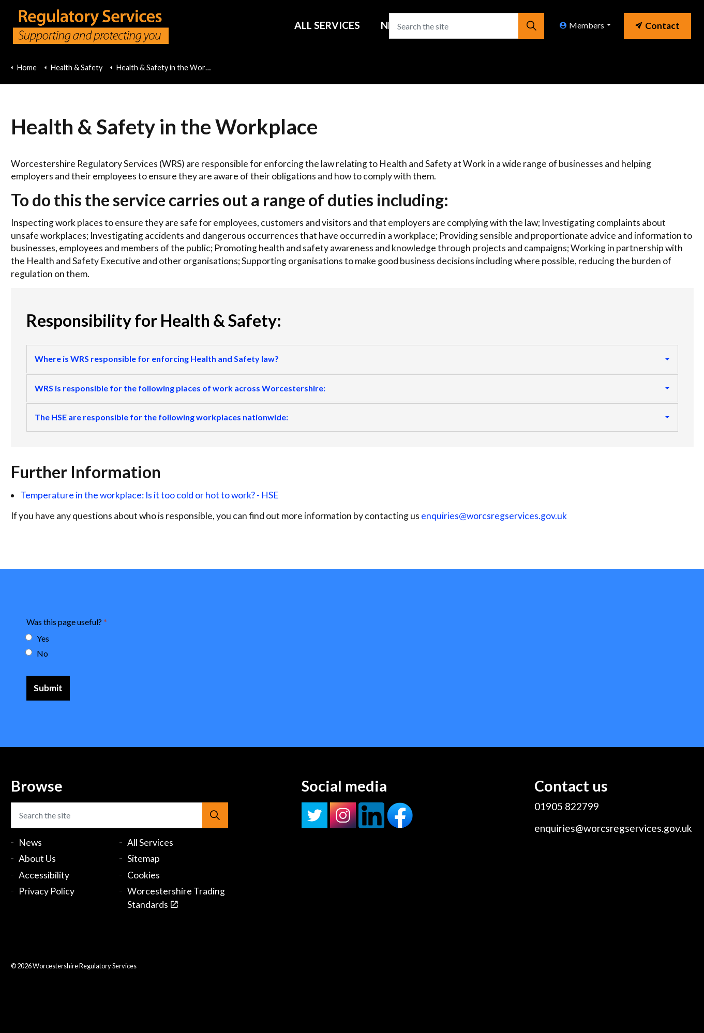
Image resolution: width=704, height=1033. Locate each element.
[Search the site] (466, 26)
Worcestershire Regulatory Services (91, 26)
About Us (37, 858)
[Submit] (48, 688)
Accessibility (44, 875)
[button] (531, 26)
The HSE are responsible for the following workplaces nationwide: (161, 417)
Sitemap (143, 858)
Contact (657, 25)
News (30, 842)
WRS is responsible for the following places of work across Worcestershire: (180, 388)
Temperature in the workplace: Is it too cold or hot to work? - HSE (149, 495)
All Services (327, 25)
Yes (37, 638)
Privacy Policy (46, 891)
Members (582, 25)
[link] (657, 23)
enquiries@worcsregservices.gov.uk (494, 515)
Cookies (143, 875)
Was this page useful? (66, 622)
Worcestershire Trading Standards (176, 898)
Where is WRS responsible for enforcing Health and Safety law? (157, 358)
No (37, 653)
